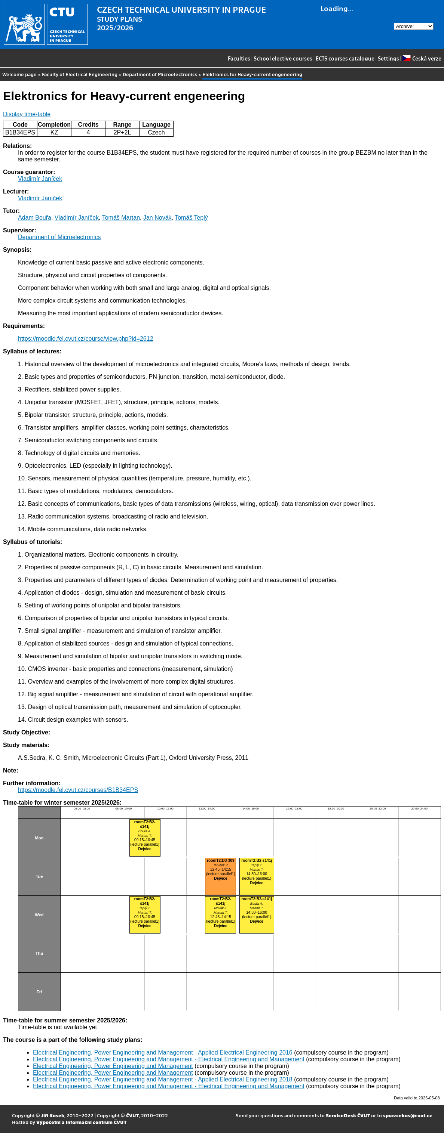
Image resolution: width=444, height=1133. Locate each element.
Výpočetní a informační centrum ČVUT (81, 1122)
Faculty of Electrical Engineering (79, 74)
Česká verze (421, 58)
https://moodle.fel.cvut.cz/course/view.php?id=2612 (85, 338)
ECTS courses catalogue (345, 58)
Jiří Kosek (52, 1115)
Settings (388, 58)
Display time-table (26, 114)
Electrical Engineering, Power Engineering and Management (113, 1066)
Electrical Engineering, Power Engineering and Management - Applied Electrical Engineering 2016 (163, 1052)
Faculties (239, 58)
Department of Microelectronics (160, 74)
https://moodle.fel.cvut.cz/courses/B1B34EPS (78, 790)
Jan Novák (157, 217)
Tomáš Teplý (191, 217)
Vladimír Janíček (40, 179)
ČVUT (132, 1115)
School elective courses (283, 58)
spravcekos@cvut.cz (407, 1115)
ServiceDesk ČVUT (348, 1115)
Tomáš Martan (121, 217)
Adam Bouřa (34, 217)
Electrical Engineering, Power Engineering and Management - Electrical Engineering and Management (168, 1059)
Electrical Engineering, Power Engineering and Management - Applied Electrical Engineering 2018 (163, 1079)
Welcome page (19, 74)
